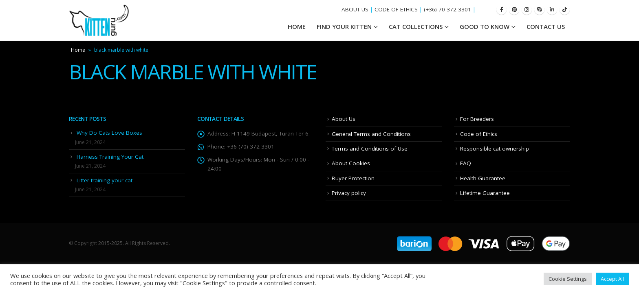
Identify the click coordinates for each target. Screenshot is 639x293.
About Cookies (351, 163)
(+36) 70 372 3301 (447, 9)
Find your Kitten (344, 26)
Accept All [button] (612, 278)
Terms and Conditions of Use (370, 148)
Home (78, 49)
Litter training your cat (104, 180)
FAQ (465, 163)
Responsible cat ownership (494, 148)
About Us (343, 118)
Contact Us (546, 26)
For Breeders (477, 118)
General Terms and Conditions (371, 134)
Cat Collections (416, 26)
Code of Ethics (478, 134)
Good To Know (484, 26)
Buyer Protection (353, 178)
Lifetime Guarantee (485, 193)
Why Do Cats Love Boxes (109, 132)
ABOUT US (355, 9)
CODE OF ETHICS (396, 9)
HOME (297, 26)
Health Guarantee (482, 178)
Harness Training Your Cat (110, 156)
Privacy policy (349, 193)
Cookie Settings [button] (568, 278)
